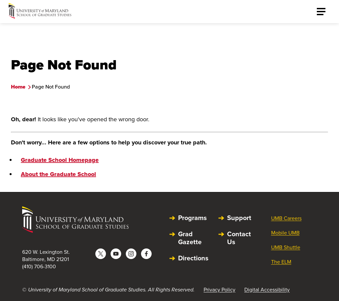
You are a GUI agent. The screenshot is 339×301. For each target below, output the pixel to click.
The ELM (281, 262)
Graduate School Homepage (60, 160)
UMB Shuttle (285, 247)
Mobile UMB (285, 233)
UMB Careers (286, 218)
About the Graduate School (58, 174)
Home (18, 87)
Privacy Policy (219, 289)
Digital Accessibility (267, 289)
